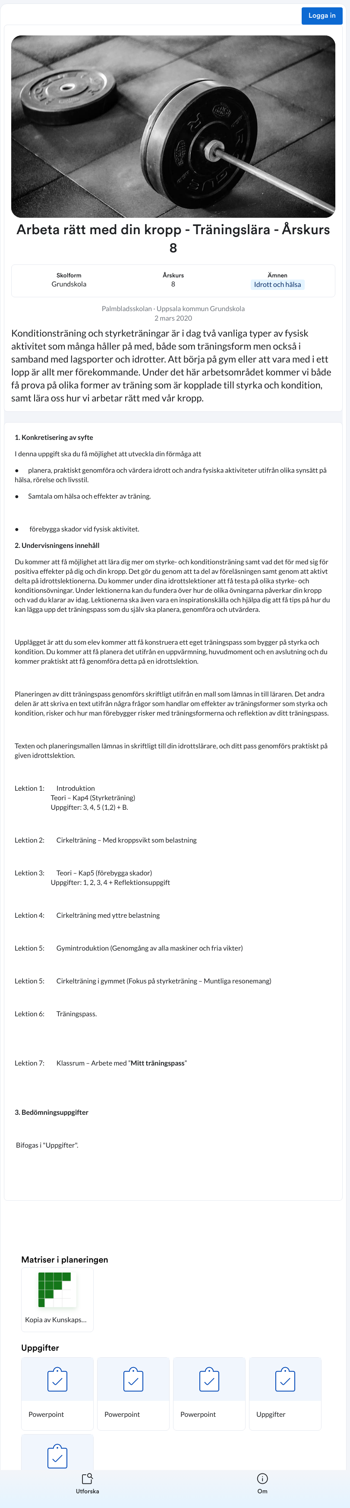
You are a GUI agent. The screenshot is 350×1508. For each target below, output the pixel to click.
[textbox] (173, 811)
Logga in (322, 16)
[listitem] (87, 1489)
